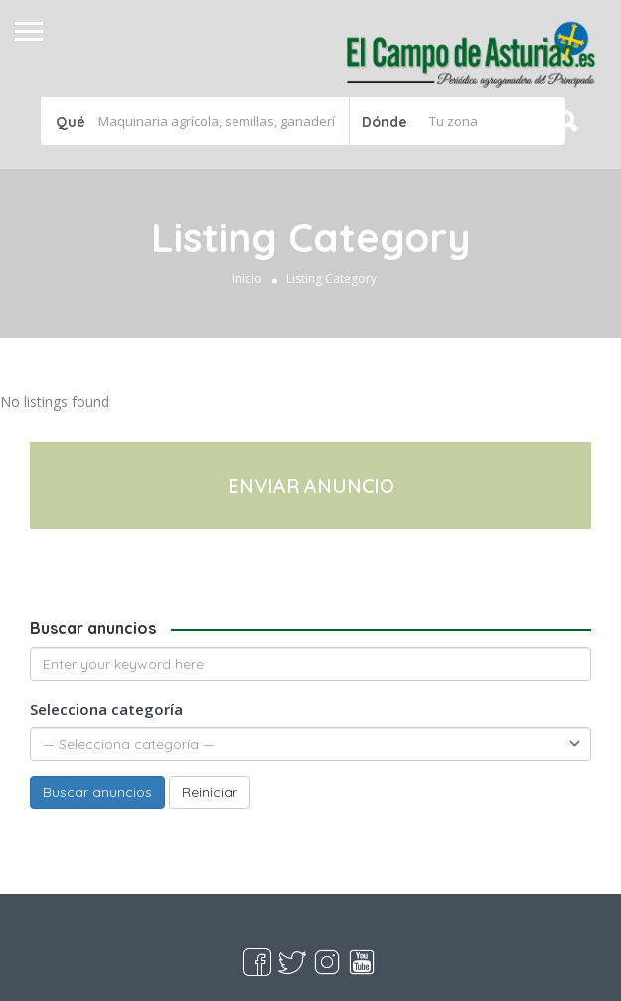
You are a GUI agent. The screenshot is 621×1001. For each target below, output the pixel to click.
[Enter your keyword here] (310, 664)
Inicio (247, 278)
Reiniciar (209, 792)
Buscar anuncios (97, 792)
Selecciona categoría (106, 709)
